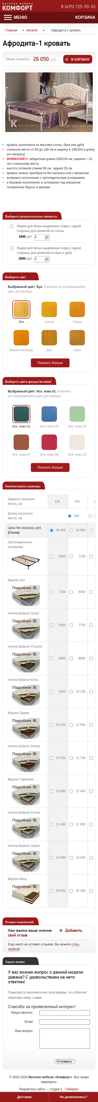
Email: (29, 1022)
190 (76, 516)
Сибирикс (72, 1089)
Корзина (85, 17)
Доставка (24, 1097)
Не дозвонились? (73, 1097)
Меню (15, 17)
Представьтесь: (22, 1012)
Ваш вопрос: (24, 1031)
